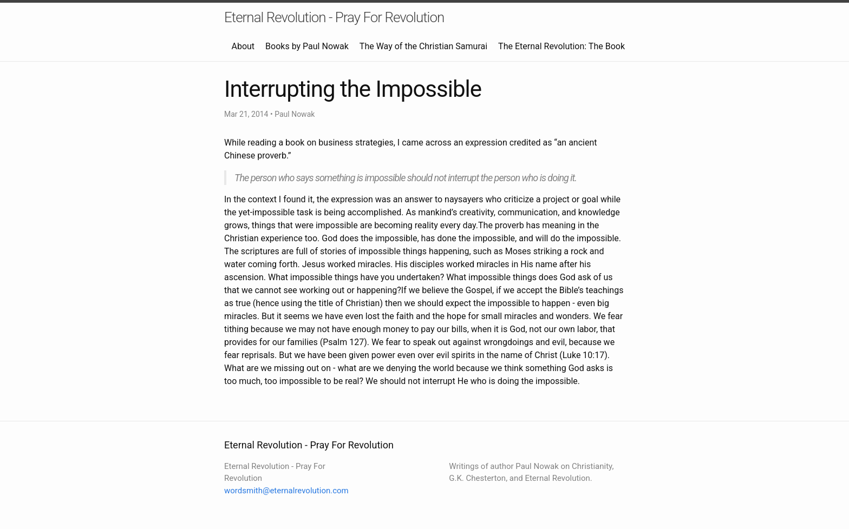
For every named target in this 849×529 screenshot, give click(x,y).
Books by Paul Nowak (307, 46)
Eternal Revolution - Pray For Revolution (334, 17)
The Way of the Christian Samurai (423, 46)
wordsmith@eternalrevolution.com (286, 490)
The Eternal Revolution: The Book (561, 46)
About (242, 46)
